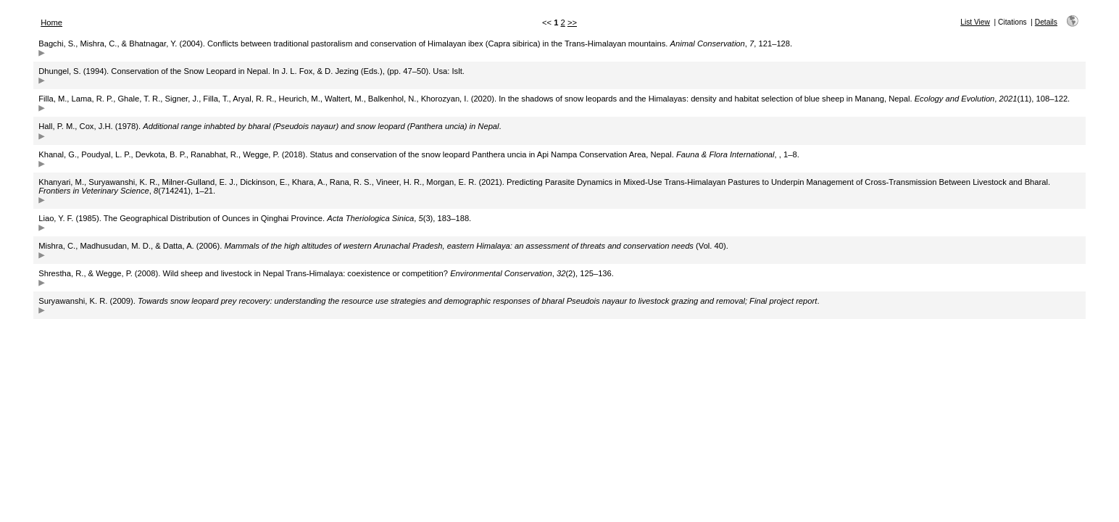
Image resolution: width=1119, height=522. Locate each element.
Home (51, 22)
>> (572, 22)
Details (1046, 22)
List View (975, 22)
